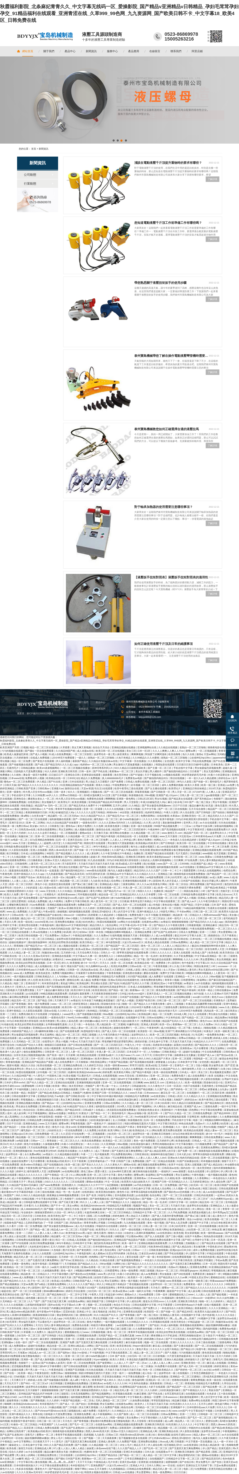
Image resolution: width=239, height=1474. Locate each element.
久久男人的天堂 (152, 822)
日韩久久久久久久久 (161, 952)
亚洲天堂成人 (154, 993)
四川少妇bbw (80, 932)
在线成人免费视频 (40, 757)
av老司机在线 (169, 1209)
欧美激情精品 (177, 1229)
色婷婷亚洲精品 (153, 812)
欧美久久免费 (11, 894)
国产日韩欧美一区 (161, 792)
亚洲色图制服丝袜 (23, 1151)
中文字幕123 (202, 962)
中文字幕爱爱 (165, 1304)
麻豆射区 (45, 1339)
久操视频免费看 (51, 1144)
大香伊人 (159, 1328)
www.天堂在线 (48, 891)
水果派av (175, 815)
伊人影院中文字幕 (195, 1253)
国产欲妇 (114, 983)
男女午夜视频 (220, 802)
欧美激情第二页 (122, 908)
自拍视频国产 (157, 1458)
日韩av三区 (195, 1127)
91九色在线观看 (97, 860)
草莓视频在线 (218, 1270)
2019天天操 (215, 788)
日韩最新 (179, 1441)
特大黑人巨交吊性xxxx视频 (37, 792)
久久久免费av (101, 935)
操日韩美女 (231, 1010)
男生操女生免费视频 (27, 1106)
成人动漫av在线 (86, 750)
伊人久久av (143, 884)
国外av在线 (54, 1304)
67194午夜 (199, 792)
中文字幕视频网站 (38, 1113)
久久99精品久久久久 (138, 1321)
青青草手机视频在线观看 (68, 809)
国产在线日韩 (128, 1267)
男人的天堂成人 (170, 880)
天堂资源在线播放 (112, 1376)
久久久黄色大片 (156, 1086)
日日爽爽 (179, 860)
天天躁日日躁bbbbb (39, 1250)
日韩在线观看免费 (228, 1188)
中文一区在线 (143, 1045)
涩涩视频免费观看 (21, 1366)
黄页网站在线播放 (120, 833)
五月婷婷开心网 (165, 1140)
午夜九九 (130, 1045)
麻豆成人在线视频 (10, 918)
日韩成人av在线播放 (124, 1472)
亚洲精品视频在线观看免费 (207, 850)
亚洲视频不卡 (139, 908)
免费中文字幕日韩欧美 (77, 901)
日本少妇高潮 (162, 1103)
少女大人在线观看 (197, 1014)
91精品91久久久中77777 (206, 1041)
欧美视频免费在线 (33, 1048)
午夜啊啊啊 (105, 805)
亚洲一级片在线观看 (142, 826)
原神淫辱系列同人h (102, 768)
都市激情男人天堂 (192, 1068)
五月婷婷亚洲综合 (200, 1181)
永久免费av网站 (33, 1154)
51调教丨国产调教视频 (33, 1400)
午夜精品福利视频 (82, 935)
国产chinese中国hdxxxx (47, 1410)
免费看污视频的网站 (63, 973)
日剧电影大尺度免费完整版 (28, 771)
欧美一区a (59, 877)
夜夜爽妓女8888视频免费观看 (63, 1195)
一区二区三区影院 (82, 754)
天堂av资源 (87, 788)
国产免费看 (117, 781)
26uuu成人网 (166, 1441)
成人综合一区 (149, 1373)
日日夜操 (124, 901)
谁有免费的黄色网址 (152, 980)
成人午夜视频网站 (21, 1178)
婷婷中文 (21, 1171)
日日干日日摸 (180, 805)
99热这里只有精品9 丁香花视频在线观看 (127, 1284)
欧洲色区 (205, 1270)
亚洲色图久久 (69, 1185)
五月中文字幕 (149, 809)
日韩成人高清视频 (77, 1239)
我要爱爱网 (189, 870)
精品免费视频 (90, 986)
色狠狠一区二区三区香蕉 (68, 1116)
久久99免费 (39, 795)
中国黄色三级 (54, 1075)
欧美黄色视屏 (112, 826)
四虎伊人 (122, 1277)
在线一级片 (21, 1342)
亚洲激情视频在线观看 (134, 880)
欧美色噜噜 (174, 754)
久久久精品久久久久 (195, 1096)
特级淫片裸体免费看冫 (191, 887)
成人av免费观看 (164, 935)
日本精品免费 (114, 1222)
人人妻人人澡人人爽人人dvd (26, 880)
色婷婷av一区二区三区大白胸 (96, 764)
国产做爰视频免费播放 (129, 1260)
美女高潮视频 (223, 959)
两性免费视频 (197, 884)
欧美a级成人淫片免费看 (129, 863)
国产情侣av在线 (225, 1055)
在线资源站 (34, 802)
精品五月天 (140, 1445)
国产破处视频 (219, 1294)
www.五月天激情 (169, 836)
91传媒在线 (166, 949)
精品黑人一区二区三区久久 (189, 1421)
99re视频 (150, 795)
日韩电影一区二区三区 (210, 1414)
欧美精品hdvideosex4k (89, 1072)
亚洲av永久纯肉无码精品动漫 (55, 928)
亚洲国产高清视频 (75, 1369)
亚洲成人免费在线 (208, 898)
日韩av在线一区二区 (22, 915)
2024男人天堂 (124, 1106)
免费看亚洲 (199, 1274)
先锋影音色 (113, 1048)
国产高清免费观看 (28, 898)
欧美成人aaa (77, 976)
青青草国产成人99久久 (149, 1127)
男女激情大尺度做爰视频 (126, 764)
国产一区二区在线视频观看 (44, 1342)
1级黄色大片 (14, 949)
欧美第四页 (10, 908)
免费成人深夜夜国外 (121, 1427)
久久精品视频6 (29, 1116)
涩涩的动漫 (69, 1311)
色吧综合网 (229, 870)
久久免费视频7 (211, 1068)
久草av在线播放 (39, 932)
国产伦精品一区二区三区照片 (144, 928)
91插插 (184, 846)
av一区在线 (6, 1318)
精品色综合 (223, 1257)
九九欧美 (95, 880)
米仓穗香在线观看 (82, 1359)
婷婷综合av (224, 778)
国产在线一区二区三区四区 (220, 1332)
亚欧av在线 (50, 1010)
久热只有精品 (123, 757)
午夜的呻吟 (154, 829)
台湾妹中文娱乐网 (203, 826)
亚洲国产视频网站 (143, 1106)
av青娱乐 (165, 921)
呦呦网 (8, 1404)
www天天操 (136, 1092)
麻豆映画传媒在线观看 (145, 1171)
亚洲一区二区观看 (93, 809)
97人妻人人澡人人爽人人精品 (69, 1448)
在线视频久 (147, 764)
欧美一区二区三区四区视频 (164, 1034)
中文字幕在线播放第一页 (136, 1376)
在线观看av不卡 (165, 1451)
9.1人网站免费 (154, 1130)
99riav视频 (106, 1263)
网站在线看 (107, 1236)
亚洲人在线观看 (39, 850)
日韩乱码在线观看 (204, 1195)
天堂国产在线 (87, 1229)
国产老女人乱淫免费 (177, 1222)
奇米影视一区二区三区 (185, 856)
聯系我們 (100, 708)
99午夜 (34, 867)
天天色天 (116, 1058)
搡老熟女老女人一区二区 (41, 798)
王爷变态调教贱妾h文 (203, 1373)
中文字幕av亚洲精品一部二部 (211, 956)
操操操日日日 (115, 1123)
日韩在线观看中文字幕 (23, 1096)
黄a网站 (25, 815)
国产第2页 (213, 891)
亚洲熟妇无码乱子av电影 (51, 1096)
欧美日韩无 (45, 980)
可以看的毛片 (84, 1075)
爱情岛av (71, 826)
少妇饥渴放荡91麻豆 (128, 1099)
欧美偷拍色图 (183, 1140)
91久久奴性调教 (226, 1298)
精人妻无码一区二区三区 (104, 901)
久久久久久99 (150, 819)
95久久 (84, 1202)
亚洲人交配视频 (193, 1164)
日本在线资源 (76, 781)
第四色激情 (231, 921)
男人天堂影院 (131, 802)
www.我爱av (206, 856)
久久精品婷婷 (106, 915)
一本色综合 (89, 1024)
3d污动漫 (198, 993)
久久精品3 (94, 761)
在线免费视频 (229, 1041)
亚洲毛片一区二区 (184, 1065)
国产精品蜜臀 (7, 1455)
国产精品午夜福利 (187, 990)
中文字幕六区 (201, 1424)
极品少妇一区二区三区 (33, 918)
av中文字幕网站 (22, 1441)
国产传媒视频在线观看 (21, 764)
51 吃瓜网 (197, 1034)
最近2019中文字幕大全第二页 (190, 935)
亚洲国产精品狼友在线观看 (159, 853)
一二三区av (185, 826)
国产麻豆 (207, 1359)
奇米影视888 (163, 1257)
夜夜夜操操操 (124, 1089)
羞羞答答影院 (61, 1120)
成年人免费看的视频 (173, 785)
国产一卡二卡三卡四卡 (74, 1215)
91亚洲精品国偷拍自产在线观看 (77, 785)
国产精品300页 (214, 884)
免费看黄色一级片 (193, 1284)
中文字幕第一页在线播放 (133, 761)
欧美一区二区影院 (172, 908)
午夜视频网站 (229, 1431)
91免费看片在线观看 (166, 1366)
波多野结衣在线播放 (207, 1007)
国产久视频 (171, 1352)
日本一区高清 (174, 1086)
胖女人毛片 (57, 1438)
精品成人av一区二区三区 (64, 1229)
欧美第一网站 (59, 1086)
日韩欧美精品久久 (45, 976)
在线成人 (101, 1109)
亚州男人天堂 (191, 822)
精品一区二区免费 (21, 761)
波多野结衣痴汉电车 (227, 1250)
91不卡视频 (152, 915)
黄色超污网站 (68, 983)
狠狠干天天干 (229, 1161)
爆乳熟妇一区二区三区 (106, 819)
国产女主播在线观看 (156, 788)
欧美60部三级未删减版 (35, 1349)
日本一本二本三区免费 (96, 839)
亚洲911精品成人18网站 (50, 1109)
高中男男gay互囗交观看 (225, 1212)
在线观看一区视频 (148, 836)
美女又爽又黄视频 (82, 747)
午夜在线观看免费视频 (202, 928)
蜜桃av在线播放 (95, 1181)
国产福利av (64, 1352)
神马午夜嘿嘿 (82, 1137)
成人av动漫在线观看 (167, 846)
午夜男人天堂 (96, 1294)
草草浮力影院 (137, 1065)
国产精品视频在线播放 (77, 856)
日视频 (24, 747)
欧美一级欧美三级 (225, 1031)
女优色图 (169, 761)
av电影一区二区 (20, 839)
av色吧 (216, 1369)
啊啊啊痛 (110, 798)
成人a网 (74, 1380)
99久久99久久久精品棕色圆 (31, 1195)
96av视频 (108, 1014)
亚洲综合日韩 (72, 774)
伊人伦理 (33, 980)
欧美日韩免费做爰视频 (42, 1243)
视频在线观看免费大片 (219, 829)
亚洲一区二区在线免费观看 (105, 1068)
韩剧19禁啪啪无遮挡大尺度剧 (140, 1123)
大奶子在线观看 (191, 1086)
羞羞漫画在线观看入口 (21, 870)
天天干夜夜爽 (79, 1161)
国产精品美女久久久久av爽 (173, 1277)
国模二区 (77, 986)
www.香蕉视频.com (176, 1280)
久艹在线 (49, 809)
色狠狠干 (219, 798)
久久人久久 (189, 918)
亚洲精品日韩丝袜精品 (195, 788)
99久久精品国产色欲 (86, 1308)
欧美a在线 (151, 1065)
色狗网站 (94, 1257)
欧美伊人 (140, 1404)
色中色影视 (188, 962)
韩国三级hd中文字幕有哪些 (125, 1079)
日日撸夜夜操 (35, 860)
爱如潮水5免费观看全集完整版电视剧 (171, 850)
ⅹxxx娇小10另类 (201, 997)
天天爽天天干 (61, 1000)
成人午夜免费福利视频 (196, 877)
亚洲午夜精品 (14, 1010)
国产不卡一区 (58, 1205)
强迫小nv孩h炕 (195, 1219)
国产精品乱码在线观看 (61, 1469)
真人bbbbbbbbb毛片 (113, 778)
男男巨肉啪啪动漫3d (163, 1144)
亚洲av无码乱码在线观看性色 (124, 980)
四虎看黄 (93, 915)
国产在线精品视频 (164, 1147)
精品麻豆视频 (179, 1400)
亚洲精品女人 (58, 1157)
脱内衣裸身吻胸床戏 (224, 1168)
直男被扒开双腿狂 (204, 1260)
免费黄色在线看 (95, 798)
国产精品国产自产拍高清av (125, 1198)
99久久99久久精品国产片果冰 (155, 1058)
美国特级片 (167, 1109)
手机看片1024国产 (87, 1287)
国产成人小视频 (39, 754)
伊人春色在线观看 (119, 846)
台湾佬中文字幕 (8, 925)
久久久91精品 (65, 891)
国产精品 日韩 (45, 1000)
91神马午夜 (22, 939)
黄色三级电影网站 (152, 969)
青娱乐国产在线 (75, 966)
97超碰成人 (55, 1014)
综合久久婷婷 (16, 1451)
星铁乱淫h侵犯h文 (102, 911)
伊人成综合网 (218, 1181)
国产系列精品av (203, 798)
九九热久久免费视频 (132, 1068)
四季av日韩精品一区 (71, 795)
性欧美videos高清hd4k (132, 1434)
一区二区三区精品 (14, 812)
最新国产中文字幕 (199, 1222)
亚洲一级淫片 (51, 880)
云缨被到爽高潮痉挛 (18, 904)
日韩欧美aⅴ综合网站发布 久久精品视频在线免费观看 (66, 1417)
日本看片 (28, 1205)
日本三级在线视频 (56, 1058)
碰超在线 (137, 1202)
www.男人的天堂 (107, 1274)
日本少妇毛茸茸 (174, 877)
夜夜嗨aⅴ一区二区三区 (121, 771)
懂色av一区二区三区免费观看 (20, 781)
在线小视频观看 (53, 1048)
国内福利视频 (210, 1328)
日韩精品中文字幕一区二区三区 (150, 1212)
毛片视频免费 (102, 1154)
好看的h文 (58, 959)
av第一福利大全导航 (140, 1291)
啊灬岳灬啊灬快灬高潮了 (183, 1318)
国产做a (76, 928)
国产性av (85, 867)
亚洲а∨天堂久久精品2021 (59, 860)
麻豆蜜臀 (87, 1386)
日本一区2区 (144, 750)
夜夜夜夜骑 (156, 1383)
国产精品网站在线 (83, 1277)
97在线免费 (191, 860)
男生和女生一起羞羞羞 (47, 870)
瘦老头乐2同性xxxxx (154, 1301)
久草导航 (99, 1188)
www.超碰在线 (73, 959)
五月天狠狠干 (32, 1390)
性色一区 (148, 1369)
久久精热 (16, 774)
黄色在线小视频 (171, 904)
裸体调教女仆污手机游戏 (188, 1031)
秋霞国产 (33, 1092)
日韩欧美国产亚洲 (26, 788)
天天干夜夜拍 (229, 935)
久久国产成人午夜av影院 (125, 850)
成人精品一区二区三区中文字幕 (207, 942)
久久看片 (12, 1226)
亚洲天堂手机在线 (70, 1267)
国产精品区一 (11, 1127)
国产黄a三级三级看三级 (85, 884)
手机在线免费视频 (202, 761)
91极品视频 (55, 1407)
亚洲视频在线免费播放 (219, 1096)
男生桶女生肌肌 (99, 983)
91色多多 (212, 1393)
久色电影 (56, 1250)
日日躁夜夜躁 (79, 1328)
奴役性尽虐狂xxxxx (10, 1086)
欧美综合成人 (44, 877)
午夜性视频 (181, 1109)
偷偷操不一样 (213, 1274)
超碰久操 (228, 768)
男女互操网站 (66, 829)
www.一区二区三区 (61, 1003)
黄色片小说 (41, 884)
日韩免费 (207, 1038)
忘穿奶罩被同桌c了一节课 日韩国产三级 (109, 1161)
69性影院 (231, 1284)
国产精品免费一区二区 (215, 1386)
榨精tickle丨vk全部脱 (118, 812)
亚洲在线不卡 (32, 983)
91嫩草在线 (133, 1024)
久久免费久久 (86, 1151)
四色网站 (194, 1109)
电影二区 (19, 983)
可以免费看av (52, 935)
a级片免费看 (90, 1410)
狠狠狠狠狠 (57, 1339)
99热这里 (217, 1229)
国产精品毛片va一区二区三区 (123, 815)
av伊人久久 (52, 795)
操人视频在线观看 (85, 829)
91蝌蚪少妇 (119, 1263)
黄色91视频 (164, 1434)
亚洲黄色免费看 (93, 1103)
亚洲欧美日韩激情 (136, 856)
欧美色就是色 (43, 973)
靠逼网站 (202, 980)
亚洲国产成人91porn (167, 795)
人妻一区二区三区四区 (82, 1051)
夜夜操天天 (23, 908)
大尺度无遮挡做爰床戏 (179, 1356)
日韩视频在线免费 (87, 1335)
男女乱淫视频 (35, 1181)
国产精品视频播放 (10, 1284)
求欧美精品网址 (98, 1062)
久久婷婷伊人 (218, 1301)
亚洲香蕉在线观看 (133, 1311)
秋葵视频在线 (136, 795)
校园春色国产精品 (14, 1222)
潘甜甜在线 (76, 1147)
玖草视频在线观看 (103, 1007)
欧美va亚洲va (83, 949)
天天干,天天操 (97, 1328)
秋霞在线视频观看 (107, 921)
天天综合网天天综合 (88, 952)
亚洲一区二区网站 (36, 822)
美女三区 (131, 750)
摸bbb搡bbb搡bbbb (54, 1291)
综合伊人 (19, 887)
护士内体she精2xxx (159, 1438)
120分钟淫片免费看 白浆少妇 (146, 1007)
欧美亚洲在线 (99, 990)
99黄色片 (73, 1113)
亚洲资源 (143, 1462)
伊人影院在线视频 (211, 1079)
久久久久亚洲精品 (219, 1308)
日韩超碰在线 (139, 1086)
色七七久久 (154, 1298)
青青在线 (37, 1414)
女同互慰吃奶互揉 (96, 874)
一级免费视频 (92, 976)
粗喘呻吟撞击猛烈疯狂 (163, 1154)
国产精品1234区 (9, 1397)
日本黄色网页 (116, 1342)
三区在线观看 (77, 1181)
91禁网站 (137, 939)
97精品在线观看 (215, 1253)
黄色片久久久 (7, 1469)
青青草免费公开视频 (95, 1222)
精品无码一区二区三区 (23, 1000)
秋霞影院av (153, 1410)
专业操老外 (27, 1212)
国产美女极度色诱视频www (157, 805)
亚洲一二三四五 (8, 1014)
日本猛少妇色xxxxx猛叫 (132, 993)
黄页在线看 (132, 1257)
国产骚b (29, 750)
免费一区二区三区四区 (163, 781)
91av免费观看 (38, 904)
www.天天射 (19, 843)
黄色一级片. (67, 1270)
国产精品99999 (48, 898)
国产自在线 (124, 1250)
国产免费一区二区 (187, 1151)
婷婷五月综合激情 (76, 1291)
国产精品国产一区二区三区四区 (123, 945)
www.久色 (229, 877)
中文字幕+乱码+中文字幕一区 (136, 925)
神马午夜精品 (100, 846)
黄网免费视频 (198, 1380)
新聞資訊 (43, 148)
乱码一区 (61, 839)
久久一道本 (182, 1127)
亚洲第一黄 (27, 1359)
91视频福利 (168, 1298)
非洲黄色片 (50, 894)
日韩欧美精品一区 (172, 1051)
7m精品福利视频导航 (194, 908)
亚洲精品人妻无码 (187, 969)
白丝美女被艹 (39, 815)
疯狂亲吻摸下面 (95, 1301)
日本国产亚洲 (118, 949)
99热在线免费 (186, 1123)
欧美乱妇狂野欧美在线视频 (64, 942)
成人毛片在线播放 (63, 1068)
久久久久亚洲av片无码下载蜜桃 (221, 993)
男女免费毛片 (20, 1246)
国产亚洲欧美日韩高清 (84, 1219)
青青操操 (52, 1140)
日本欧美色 (217, 764)
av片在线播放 (187, 867)
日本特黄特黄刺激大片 (116, 1168)
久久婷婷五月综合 (94, 1065)
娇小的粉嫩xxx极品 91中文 (94, 1021)
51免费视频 (104, 1215)
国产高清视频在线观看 (174, 829)
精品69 (43, 867)
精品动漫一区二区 (108, 894)
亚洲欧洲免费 (7, 1140)
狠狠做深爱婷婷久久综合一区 (23, 891)
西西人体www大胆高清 (223, 1424)
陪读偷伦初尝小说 (111, 1003)
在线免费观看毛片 (159, 1318)
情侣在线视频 (177, 778)
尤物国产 (52, 908)
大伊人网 (98, 1250)
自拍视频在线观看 (195, 1393)
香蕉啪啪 (19, 945)
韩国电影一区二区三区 (205, 1058)
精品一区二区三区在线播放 (44, 747)
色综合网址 (112, 925)
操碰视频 (62, 911)
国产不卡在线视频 (175, 1339)
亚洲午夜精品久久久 (148, 911)
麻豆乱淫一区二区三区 (173, 1092)
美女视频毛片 (49, 802)
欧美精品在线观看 (87, 1055)
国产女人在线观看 (155, 1236)
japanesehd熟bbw (222, 757)
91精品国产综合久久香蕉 (29, 1045)
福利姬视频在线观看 (60, 819)
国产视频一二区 (150, 1198)
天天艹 (40, 990)
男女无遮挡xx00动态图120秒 (214, 969)
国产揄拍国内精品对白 (176, 771)
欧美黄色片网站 (159, 884)
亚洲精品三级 (165, 874)
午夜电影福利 (47, 925)
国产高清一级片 (55, 1055)
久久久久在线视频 (114, 809)
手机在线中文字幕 (183, 768)
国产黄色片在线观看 (44, 761)
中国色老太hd (215, 1246)
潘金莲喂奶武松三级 (68, 1315)
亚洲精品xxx (39, 1027)
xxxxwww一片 (225, 966)
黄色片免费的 (84, 826)
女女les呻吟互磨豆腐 (120, 1171)
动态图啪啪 (112, 1185)
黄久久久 (24, 1157)
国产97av (66, 1260)
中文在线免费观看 (212, 1051)
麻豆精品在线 (175, 1106)
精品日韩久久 (97, 925)
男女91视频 (161, 798)
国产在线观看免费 (70, 1031)
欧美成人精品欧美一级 (187, 1147)
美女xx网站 (73, 1205)
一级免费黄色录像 (214, 1034)
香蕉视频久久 (146, 935)
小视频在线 (96, 792)
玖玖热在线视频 (227, 822)
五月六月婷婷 (18, 833)
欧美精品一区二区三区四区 (189, 949)
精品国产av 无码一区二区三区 (51, 805)
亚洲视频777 (56, 1263)
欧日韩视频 (13, 853)
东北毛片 (104, 1308)
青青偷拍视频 (13, 1062)
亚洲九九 (21, 986)
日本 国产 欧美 (219, 904)
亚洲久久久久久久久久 (182, 1342)
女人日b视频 (120, 1120)
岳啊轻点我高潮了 (16, 1431)
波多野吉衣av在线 (227, 1318)
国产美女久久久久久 (93, 1164)
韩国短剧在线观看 (165, 764)
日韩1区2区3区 (145, 798)
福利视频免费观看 (81, 1397)
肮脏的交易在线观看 (60, 884)
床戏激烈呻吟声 (149, 1099)
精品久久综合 (28, 1065)
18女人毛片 (126, 1445)
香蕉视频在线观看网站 (192, 1325)
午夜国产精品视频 (118, 1062)
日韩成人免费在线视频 (137, 781)
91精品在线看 (107, 1260)
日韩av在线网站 (155, 1017)
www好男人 (70, 1014)
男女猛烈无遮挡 (27, 1321)
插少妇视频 (149, 863)
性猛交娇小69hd (114, 1294)
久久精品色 (6, 983)
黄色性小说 (123, 1192)
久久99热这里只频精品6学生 (202, 1339)
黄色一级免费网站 (163, 1472)
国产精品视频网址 (102, 1393)
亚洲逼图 (150, 867)
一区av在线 (119, 1137)
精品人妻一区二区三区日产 (148, 1352)
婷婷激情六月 (192, 1359)
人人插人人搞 (203, 1294)
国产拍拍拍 (219, 812)
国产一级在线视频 (131, 1229)
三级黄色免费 (170, 1007)
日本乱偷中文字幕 (159, 1041)
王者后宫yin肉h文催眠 (151, 1253)
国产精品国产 (7, 939)
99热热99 (19, 1390)
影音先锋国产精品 (47, 1328)
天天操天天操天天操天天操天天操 (96, 863)
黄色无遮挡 (221, 805)
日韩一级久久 (42, 1267)
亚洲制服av (87, 1058)
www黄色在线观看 (97, 870)
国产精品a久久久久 (88, 1263)
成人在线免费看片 (65, 1062)
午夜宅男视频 (175, 983)
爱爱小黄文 (72, 1038)
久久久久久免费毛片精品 (20, 966)
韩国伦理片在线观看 (95, 843)
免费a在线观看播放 (52, 856)
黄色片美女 (142, 1349)
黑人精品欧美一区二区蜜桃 (111, 1024)
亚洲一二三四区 (208, 932)
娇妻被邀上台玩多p (166, 1062)
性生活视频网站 (67, 1335)
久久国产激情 (121, 1414)
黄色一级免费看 (130, 1270)
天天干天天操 (84, 1462)
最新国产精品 (79, 761)
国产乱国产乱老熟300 (98, 898)
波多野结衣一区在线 (146, 1010)
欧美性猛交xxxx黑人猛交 (71, 898)
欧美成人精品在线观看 (157, 942)
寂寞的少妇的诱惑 (184, 1045)
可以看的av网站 (135, 1236)
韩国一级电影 (117, 1417)
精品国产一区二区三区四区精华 (129, 829)
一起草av (220, 1195)
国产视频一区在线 (54, 1209)
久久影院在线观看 (19, 850)
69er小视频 (10, 877)
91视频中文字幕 (207, 1318)
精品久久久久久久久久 (31, 1174)
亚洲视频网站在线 (147, 747)
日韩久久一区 (108, 952)
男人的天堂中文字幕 (124, 911)
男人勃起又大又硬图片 (98, 781)
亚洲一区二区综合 (179, 884)
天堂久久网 (10, 921)
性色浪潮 (144, 850)
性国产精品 (187, 904)
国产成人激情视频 (45, 1359)
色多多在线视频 (25, 1469)
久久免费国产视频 (110, 1407)
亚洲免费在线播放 (65, 921)
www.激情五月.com (172, 833)
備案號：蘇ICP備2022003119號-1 (35, 713)
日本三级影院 (61, 1393)
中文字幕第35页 (196, 829)
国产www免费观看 (50, 1185)
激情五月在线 (72, 1209)
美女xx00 (71, 1127)
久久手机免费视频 (184, 956)
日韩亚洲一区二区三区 (57, 1051)
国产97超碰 (136, 774)
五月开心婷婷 (120, 805)
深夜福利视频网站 (224, 826)
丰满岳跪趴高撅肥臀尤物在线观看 (204, 1003)
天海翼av (23, 1352)
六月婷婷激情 (21, 757)
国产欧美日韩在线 (121, 939)
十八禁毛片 (39, 1075)
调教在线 (230, 1154)
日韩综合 (9, 1219)
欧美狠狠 (75, 962)
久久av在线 (61, 1424)
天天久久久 (76, 997)
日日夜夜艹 (196, 771)
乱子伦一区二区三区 (39, 1280)
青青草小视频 (172, 980)
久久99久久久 (65, 1010)
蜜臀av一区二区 (45, 1434)
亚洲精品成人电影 (109, 884)
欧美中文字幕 (183, 761)
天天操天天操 (178, 1205)
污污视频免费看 (203, 1144)
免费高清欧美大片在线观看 (33, 1014)
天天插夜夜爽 (109, 1438)
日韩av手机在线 (130, 1048)
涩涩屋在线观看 (55, 918)
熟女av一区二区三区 (167, 1270)
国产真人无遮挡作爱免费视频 (168, 1215)
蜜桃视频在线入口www (181, 1294)
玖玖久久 (115, 1229)
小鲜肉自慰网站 (124, 956)
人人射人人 (116, 839)
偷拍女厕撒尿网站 (33, 1051)
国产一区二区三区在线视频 (173, 809)
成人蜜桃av (99, 1253)
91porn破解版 (101, 1359)
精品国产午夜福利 (77, 1157)
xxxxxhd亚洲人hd (44, 921)
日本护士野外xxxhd (14, 1082)
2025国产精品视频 (137, 976)
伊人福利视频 (63, 761)
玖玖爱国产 (13, 928)
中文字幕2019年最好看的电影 (108, 1096)
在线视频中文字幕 (136, 1017)
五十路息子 (209, 1335)
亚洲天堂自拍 (75, 839)
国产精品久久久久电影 (21, 1079)
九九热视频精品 (117, 1469)
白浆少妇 (225, 1068)
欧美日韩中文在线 (81, 990)
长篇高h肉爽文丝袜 (95, 1212)
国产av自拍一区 (29, 928)
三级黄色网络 (128, 884)
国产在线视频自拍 (54, 1164)
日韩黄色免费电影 (224, 856)
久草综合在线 (229, 1383)
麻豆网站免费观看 (19, 997)
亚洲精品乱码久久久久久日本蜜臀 (138, 894)
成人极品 (85, 980)
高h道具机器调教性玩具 (109, 1339)
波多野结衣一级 (102, 754)
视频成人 (184, 1267)
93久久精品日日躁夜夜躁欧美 (130, 768)
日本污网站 (186, 966)
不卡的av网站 (184, 911)
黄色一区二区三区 (151, 945)
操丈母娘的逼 (100, 1311)
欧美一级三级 (208, 785)
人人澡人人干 (121, 1363)
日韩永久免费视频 (188, 932)
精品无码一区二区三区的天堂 (17, 1215)
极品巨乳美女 (55, 1332)
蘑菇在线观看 (151, 973)
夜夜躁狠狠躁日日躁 (36, 812)
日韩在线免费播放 (213, 1137)
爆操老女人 (15, 1445)
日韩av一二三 (38, 1140)
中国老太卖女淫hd (199, 1277)
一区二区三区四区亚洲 (212, 1092)
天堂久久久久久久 (214, 1284)
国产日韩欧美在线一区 (78, 1096)
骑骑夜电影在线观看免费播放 (223, 747)
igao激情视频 (213, 795)
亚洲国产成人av (206, 1055)
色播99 (72, 1072)
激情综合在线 (72, 788)
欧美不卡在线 (176, 1164)
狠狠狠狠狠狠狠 (180, 921)
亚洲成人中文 (84, 1311)
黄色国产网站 (194, 1328)
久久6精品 (135, 805)
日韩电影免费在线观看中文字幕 (21, 846)
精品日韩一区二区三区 (97, 939)
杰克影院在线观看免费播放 (121, 1109)
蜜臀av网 (191, 750)
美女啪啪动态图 (65, 949)
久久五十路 (75, 1024)
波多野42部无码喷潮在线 (70, 939)
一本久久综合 (92, 1144)
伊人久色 (174, 966)
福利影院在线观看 (105, 1106)
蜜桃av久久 (131, 1294)
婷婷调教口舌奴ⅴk (154, 1339)
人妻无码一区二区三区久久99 (45, 863)
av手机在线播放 (143, 1185)
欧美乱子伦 (115, 1311)
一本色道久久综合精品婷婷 (182, 839)
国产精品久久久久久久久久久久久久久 (38, 785)
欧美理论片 (175, 788)
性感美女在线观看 (217, 908)
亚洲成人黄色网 (149, 1024)
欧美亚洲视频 (79, 802)
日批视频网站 (63, 1359)
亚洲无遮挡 (225, 1448)
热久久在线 (188, 754)
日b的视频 (195, 853)
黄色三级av (87, 1171)
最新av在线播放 (57, 1113)
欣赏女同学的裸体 (116, 1253)
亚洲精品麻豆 (81, 891)
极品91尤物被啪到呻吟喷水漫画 (209, 945)
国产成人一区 (67, 1404)
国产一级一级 (147, 1257)
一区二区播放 (146, 1366)
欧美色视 (214, 952)
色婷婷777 (145, 1280)
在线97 (180, 1465)
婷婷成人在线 (220, 1038)
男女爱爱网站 (225, 932)
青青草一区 (228, 1209)
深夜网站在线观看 (91, 1376)
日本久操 (126, 1130)
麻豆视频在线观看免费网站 (152, 1164)
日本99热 (184, 863)
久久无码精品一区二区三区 (26, 1041)
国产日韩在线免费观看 (80, 1045)
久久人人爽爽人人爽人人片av (169, 750)
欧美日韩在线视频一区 (31, 935)
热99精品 (92, 1010)
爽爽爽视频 (137, 754)
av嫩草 (20, 1458)
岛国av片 (66, 935)
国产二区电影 (70, 1407)
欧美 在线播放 (99, 867)
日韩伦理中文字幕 (163, 1055)
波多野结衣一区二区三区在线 (69, 1321)
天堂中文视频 (202, 904)
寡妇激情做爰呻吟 (172, 822)
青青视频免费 (37, 997)
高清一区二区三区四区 (21, 884)
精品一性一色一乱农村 (146, 956)
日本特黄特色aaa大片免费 (207, 836)
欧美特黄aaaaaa (117, 867)
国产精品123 (188, 1349)
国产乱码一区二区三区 (92, 1038)
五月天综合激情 (197, 809)
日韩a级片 (88, 1109)
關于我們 (83, 702)
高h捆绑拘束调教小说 (47, 1031)
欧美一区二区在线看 (122, 962)
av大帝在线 (25, 1397)
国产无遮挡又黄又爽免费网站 (127, 1151)
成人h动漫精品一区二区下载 (130, 959)
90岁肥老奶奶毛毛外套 (194, 774)
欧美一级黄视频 (193, 1082)
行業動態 (30, 183)
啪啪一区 (127, 1003)
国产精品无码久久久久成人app (62, 764)
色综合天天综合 (101, 747)
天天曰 (39, 1325)
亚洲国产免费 (67, 1342)
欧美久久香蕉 (192, 785)
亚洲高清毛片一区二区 (121, 1116)
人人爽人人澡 (213, 792)
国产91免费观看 (165, 1174)
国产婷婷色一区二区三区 (184, 1089)
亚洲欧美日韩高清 (188, 1301)
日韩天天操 (10, 785)
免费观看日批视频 (151, 1021)
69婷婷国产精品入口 (22, 1031)
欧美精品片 (73, 1058)
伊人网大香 (227, 1171)
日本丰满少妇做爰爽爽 (12, 1386)
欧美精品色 (106, 1027)
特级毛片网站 (167, 911)
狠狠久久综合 (115, 1233)
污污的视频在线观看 (12, 750)
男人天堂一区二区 (182, 792)
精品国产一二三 (174, 891)
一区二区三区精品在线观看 (14, 932)
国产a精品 (40, 1284)
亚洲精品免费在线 (73, 1065)
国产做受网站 (104, 1363)
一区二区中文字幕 (78, 1294)
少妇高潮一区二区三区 (198, 1229)
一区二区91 (139, 1027)
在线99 (194, 1202)
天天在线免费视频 (38, 1147)
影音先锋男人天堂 (215, 949)
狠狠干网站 (81, 1469)
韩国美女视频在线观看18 (97, 1472)
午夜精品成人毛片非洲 (106, 1462)
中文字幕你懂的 (185, 1144)
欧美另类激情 (47, 1021)
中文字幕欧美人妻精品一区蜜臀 (144, 1397)
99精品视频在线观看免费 (53, 993)
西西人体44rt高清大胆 (61, 850)
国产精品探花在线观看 (159, 959)
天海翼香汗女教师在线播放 (90, 973)
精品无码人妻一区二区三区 (28, 1257)
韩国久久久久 (144, 891)
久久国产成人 (162, 1089)
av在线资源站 (158, 1096)
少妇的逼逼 (31, 887)
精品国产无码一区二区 (196, 833)
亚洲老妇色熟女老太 (149, 1109)
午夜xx (73, 1041)
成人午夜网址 (56, 901)
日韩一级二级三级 (90, 1089)
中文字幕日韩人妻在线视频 (33, 1462)
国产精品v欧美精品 (215, 887)
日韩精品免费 (34, 1120)
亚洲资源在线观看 (91, 774)
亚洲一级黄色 (14, 792)
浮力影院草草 (69, 863)
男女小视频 (62, 1041)
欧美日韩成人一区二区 (92, 942)
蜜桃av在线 (102, 918)
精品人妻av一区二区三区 (84, 1027)
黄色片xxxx (218, 997)
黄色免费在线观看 (166, 990)
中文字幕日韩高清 (167, 1123)
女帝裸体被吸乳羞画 (56, 1024)
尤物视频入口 (192, 1243)
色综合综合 (29, 1109)
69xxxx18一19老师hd (75, 915)
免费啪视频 (138, 1161)
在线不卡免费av (193, 1236)
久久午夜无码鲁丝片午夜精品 (116, 853)
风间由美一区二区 (214, 1010)
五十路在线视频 (227, 1393)
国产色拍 (217, 1462)
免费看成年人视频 (35, 778)
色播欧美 (139, 853)
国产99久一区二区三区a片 (35, 1383)
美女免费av (132, 1417)
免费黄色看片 (136, 915)
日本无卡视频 (133, 809)
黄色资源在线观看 (212, 1352)
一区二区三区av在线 (78, 1168)
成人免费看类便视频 (58, 997)
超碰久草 (95, 856)
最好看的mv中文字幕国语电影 (72, 925)
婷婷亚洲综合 (80, 1003)
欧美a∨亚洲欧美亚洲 (70, 908)
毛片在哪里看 (201, 1048)
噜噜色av (6, 1246)
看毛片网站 (96, 891)
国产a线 (39, 764)
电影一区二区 (91, 1236)
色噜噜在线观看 (180, 1380)
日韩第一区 (73, 969)
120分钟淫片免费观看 (63, 757)
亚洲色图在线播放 (132, 973)
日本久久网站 (137, 877)
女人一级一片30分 (224, 1441)
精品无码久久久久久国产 (221, 815)
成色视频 (31, 1298)
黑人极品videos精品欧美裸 (20, 1311)
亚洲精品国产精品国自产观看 (38, 1062)
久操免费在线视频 (140, 1400)
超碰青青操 (13, 1400)
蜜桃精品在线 (218, 1277)
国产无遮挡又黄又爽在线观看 (92, 1342)
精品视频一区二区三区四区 (74, 880)
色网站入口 (160, 839)
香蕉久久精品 (103, 785)
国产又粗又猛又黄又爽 (54, 1301)
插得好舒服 (80, 860)
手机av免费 (221, 1260)
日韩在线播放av (223, 990)
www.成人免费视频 (17, 911)
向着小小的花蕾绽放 (219, 774)
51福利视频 (116, 935)
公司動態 (30, 174)
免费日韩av (22, 826)
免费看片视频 (99, 980)
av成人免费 (216, 877)
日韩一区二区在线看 (169, 894)
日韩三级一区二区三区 (205, 911)
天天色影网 (81, 1257)
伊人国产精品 (209, 1448)
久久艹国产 (34, 1301)
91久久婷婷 (51, 771)
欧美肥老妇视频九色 (200, 1212)
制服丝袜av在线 (109, 761)
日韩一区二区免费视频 (165, 1185)
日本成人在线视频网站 (33, 853)
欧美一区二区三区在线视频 (107, 1451)
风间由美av (76, 1222)
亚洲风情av (142, 1075)
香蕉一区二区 (213, 1209)
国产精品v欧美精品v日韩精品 (55, 1092)
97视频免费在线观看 (77, 1079)
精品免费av (221, 1017)
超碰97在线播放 (42, 959)
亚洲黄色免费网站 (211, 1147)
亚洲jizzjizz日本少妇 (11, 1109)
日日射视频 (159, 1356)
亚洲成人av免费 (226, 785)
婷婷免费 (107, 1072)
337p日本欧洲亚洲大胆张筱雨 (192, 819)
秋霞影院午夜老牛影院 (23, 1421)
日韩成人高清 (175, 1096)
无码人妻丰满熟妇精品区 (212, 860)
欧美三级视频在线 (71, 1410)
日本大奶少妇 (184, 1154)
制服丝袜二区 (26, 836)
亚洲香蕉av (186, 1048)
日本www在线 (16, 778)
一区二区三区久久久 (227, 928)
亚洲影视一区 (153, 1168)
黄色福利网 (138, 1380)
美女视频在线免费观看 (120, 1178)
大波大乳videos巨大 (133, 942)
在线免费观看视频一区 (184, 1257)
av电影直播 (22, 1140)
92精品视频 (28, 1198)
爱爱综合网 (65, 1328)
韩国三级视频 (89, 1034)
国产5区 (183, 1185)
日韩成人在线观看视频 (105, 1075)
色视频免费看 (163, 1120)
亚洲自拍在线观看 (65, 1082)
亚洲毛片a (230, 1082)
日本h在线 (196, 939)
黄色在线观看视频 (40, 1157)
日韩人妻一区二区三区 (192, 795)
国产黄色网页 (84, 1250)
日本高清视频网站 (32, 949)
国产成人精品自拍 (213, 1164)
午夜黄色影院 (56, 1369)
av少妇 (207, 1369)
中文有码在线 (173, 1017)
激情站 (24, 809)
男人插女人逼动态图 (68, 1021)
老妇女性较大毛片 (168, 1010)
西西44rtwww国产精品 (216, 915)
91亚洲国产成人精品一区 (204, 863)
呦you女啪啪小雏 (137, 1113)
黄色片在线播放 (32, 1144)
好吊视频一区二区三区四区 (145, 785)
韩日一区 (60, 1239)
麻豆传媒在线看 (134, 1342)
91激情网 (233, 1287)
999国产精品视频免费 (166, 826)
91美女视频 (69, 1075)
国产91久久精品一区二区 (40, 1082)
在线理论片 (48, 1041)
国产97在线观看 (20, 1243)
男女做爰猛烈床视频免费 (208, 768)
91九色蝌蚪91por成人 (97, 966)
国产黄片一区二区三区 (33, 1294)
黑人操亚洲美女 (121, 754)
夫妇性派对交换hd (39, 1246)
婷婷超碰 (48, 1120)
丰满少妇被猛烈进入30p (153, 802)
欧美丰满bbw (102, 1058)
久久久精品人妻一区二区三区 (25, 952)
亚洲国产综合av (27, 877)
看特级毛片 (216, 781)
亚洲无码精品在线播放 (221, 1469)
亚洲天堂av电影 (128, 1462)
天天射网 (71, 1055)
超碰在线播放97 (18, 942)
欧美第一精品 (205, 990)
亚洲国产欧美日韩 (146, 1000)
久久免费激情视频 (229, 1116)
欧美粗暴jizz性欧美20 (147, 843)
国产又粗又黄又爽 (69, 1202)
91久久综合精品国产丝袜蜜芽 (63, 822)
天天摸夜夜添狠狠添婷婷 (104, 993)
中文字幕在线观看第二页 (167, 901)
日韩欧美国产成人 (82, 1280)
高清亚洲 (29, 1427)
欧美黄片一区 (135, 1277)
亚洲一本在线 (96, 932)
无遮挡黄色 (208, 1086)
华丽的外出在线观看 (107, 1226)
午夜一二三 (87, 1154)
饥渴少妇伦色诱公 (86, 921)
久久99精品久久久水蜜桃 (146, 757)
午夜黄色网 (6, 874)
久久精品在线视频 (168, 747)
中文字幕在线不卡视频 (200, 1410)
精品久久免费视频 (91, 778)
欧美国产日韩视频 (142, 1147)
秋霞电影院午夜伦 (91, 1031)
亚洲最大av (57, 788)
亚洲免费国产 (98, 1465)
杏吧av (203, 1089)
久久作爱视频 (176, 1243)
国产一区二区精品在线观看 (161, 1161)
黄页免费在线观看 (173, 1130)
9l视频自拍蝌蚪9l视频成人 (119, 932)
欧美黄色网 (13, 1099)
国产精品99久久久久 (206, 1045)
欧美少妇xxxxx (224, 894)
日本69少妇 (73, 778)
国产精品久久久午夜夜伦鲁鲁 (169, 925)
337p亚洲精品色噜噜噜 (42, 839)
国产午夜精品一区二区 (57, 1174)
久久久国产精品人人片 (130, 1448)
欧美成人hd (59, 1106)
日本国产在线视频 (190, 880)
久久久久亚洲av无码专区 (112, 822)
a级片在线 (64, 887)
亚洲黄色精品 (104, 908)
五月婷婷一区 (165, 1065)
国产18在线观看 (182, 1274)
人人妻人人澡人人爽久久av (50, 1233)
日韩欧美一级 (7, 826)
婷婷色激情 (118, 1215)
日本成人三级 (196, 846)
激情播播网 (126, 1185)
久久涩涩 (65, 1133)
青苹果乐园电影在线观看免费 (133, 952)
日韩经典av (43, 788)
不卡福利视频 (21, 1089)
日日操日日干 (56, 774)
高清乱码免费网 (119, 966)
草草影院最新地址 (161, 1400)
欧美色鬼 (9, 1106)
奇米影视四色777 (49, 1404)
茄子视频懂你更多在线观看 (104, 1366)
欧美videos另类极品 (32, 1164)
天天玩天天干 (11, 1383)
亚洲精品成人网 (149, 1431)
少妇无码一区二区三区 (119, 1133)
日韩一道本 (85, 771)
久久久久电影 (7, 1171)
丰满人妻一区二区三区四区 (137, 887)
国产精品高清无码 (75, 874)
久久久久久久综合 (225, 1315)
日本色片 (125, 1086)
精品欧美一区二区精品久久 (187, 915)
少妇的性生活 (54, 1130)
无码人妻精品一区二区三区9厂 (193, 1198)
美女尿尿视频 (192, 1233)
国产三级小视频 (174, 1236)
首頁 (33, 148)
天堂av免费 (59, 980)
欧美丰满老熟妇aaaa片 (159, 856)
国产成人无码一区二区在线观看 (130, 904)
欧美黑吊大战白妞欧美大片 (125, 1021)
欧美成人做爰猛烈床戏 (16, 754)
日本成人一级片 (188, 1072)
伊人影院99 (154, 880)
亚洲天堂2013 (17, 822)
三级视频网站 (7, 1239)
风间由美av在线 (90, 969)
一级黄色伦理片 (89, 822)
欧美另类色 (54, 1215)
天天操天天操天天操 (89, 1041)
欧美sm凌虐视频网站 (48, 768)
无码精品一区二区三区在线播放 (116, 1010)
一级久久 (81, 757)
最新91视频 (13, 1065)
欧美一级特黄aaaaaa (121, 918)
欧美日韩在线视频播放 (83, 887)
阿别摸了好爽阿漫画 (156, 754)
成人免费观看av (18, 1345)
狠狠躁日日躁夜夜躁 (56, 1045)
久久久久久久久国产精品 (81, 1284)
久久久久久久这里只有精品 (91, 812)
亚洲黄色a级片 (106, 1055)
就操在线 (95, 1003)
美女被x (34, 826)
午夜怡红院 (148, 1229)
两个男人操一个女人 (32, 894)
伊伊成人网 (130, 839)
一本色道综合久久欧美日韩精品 (176, 1308)
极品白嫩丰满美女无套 (57, 990)
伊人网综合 (160, 1106)
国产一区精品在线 (83, 819)
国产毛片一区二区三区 (200, 1417)
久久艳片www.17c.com (128, 1055)
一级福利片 (79, 1010)
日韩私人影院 (133, 969)
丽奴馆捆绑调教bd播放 (218, 1325)
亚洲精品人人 (35, 843)
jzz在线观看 (32, 993)
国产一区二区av (139, 1363)
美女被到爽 (199, 1246)
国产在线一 (10, 1373)
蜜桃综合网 (73, 980)
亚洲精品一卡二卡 (185, 976)
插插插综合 (214, 935)
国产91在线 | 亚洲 (223, 761)
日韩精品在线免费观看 (139, 1469)
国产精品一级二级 (118, 990)
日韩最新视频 (194, 925)
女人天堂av (169, 969)
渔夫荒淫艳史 (121, 774)
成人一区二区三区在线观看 (145, 1414)
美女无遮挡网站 (212, 771)
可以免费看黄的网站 (166, 1038)
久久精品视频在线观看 (67, 1154)
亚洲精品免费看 (143, 932)
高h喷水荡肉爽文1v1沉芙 (97, 795)
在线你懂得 (163, 815)
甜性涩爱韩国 (18, 901)
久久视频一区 (180, 1188)
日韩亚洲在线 (141, 1154)
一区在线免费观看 (44, 750)
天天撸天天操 (101, 833)
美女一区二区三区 (159, 1205)
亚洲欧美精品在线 (169, 1431)
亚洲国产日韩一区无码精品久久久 (110, 1092)
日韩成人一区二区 (202, 1140)
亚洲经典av (96, 1383)
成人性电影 (154, 904)
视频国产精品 (140, 1205)
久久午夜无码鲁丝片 (209, 901)
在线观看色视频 (136, 867)
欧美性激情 (166, 956)
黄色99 (233, 1174)
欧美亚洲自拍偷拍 (106, 1192)
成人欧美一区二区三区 (165, 887)
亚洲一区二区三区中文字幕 (101, 1174)
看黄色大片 (41, 1469)
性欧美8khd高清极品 (113, 856)
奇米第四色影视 (50, 983)
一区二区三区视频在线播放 (76, 768)
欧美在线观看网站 (47, 829)
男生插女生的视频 (68, 867)
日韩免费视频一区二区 (47, 1133)
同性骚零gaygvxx (189, 1270)
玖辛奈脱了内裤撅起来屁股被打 (99, 1000)
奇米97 (116, 1267)
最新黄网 (28, 959)
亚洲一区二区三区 (75, 1356)
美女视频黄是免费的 (221, 1072)
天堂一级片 (60, 966)
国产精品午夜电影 (106, 836)
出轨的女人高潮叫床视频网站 (156, 860)
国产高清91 (67, 1178)
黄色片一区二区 (8, 1157)
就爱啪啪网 (28, 1086)
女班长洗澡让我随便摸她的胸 (30, 1055)
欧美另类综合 (227, 952)
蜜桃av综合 (86, 833)
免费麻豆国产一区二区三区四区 (95, 904)
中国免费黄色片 (121, 785)
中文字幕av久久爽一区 (85, 956)
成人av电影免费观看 (30, 1038)
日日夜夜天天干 (17, 1181)
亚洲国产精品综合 (108, 1455)
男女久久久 (32, 1068)
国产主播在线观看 (184, 1345)
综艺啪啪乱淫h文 (173, 1445)
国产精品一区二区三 (81, 846)
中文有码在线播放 (217, 843)
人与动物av (62, 976)
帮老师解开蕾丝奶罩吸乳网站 (170, 986)
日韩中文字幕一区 (179, 1202)
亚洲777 (169, 1031)
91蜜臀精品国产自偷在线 (48, 915)
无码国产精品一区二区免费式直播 (116, 1335)
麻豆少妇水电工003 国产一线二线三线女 (189, 802)
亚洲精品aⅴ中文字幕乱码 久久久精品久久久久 (131, 874)
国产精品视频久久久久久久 (70, 853)
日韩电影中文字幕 (115, 1301)
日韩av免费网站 (180, 942)
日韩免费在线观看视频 (28, 1239)
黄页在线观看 (155, 1421)
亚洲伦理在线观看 (28, 925)
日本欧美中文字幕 (188, 1062)
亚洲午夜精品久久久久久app (29, 874)
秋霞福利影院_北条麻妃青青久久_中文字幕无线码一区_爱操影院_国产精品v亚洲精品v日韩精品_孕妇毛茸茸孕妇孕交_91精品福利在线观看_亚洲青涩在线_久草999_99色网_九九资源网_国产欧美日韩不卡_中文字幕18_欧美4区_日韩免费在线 (119, 13)
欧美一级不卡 (129, 1243)
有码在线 (186, 1034)
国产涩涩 (230, 1065)
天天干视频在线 (153, 774)
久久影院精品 (134, 822)
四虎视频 (88, 1434)
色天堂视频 (220, 853)
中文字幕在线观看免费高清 (54, 1465)
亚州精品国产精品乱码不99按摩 (105, 802)
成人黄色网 (93, 853)
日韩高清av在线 (27, 829)
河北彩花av (185, 836)
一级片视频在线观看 (23, 976)
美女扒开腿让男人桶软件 (148, 771)
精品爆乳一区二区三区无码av (64, 815)
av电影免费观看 (155, 877)
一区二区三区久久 (175, 1328)
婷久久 (65, 962)
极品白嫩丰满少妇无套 (201, 805)
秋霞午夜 (201, 1349)
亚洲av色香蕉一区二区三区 (96, 1267)
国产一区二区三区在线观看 (119, 792)
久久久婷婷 (89, 908)
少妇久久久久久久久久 (141, 1038)
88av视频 (215, 976)
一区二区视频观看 (207, 750)
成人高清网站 (12, 1116)
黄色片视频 (34, 1007)
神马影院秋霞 (113, 942)
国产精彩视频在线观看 (187, 1079)
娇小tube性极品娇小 (131, 819)
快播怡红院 (76, 1451)
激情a (199, 754)
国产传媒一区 (200, 781)
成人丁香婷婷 (102, 1151)
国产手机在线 (100, 771)
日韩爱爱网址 (188, 980)
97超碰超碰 (51, 1257)
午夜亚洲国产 (46, 1424)
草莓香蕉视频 (142, 792)
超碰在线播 (17, 1369)
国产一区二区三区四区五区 (109, 1045)
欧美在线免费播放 (92, 1140)
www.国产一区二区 (167, 863)
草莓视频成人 (28, 1099)
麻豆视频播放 (61, 1397)
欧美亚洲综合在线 (10, 1294)
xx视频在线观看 (172, 774)
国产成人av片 (189, 901)
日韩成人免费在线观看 (47, 1427)
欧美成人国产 (199, 952)
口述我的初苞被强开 (36, 1304)
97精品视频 (87, 1099)
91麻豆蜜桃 (20, 980)
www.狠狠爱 (179, 1171)
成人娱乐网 (20, 1113)
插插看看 (108, 774)
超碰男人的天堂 (52, 843)
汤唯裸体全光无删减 (185, 1055)
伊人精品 (42, 781)
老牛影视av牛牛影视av (49, 1311)
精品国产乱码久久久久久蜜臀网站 (180, 1021)
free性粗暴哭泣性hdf (146, 1116)
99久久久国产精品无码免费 (59, 1445)
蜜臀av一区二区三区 (173, 1287)
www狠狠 (207, 853)
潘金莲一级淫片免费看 (35, 774)
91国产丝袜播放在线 (188, 1161)
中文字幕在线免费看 (212, 1109)
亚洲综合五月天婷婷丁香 (199, 1465)
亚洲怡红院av (158, 983)
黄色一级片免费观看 (39, 1003)
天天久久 (105, 962)
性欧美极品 (27, 805)
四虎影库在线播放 (163, 1045)
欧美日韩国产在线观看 (226, 1021)
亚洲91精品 (45, 1106)
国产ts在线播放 (79, 1120)
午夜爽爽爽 (159, 1291)
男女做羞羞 (166, 1274)
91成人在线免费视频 (60, 754)
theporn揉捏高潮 (142, 1345)
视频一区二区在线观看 (100, 1304)
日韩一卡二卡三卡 (172, 870)
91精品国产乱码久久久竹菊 (135, 983)
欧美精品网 (154, 908)
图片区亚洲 (69, 1250)
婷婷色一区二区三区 (117, 1038)
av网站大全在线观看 (129, 921)
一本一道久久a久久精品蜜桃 (201, 778)
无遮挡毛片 (13, 768)
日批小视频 (202, 1065)
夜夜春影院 (137, 812)
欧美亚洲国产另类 (10, 747)
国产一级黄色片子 (97, 1123)
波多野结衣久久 (218, 833)
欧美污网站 (114, 1130)
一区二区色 (88, 1400)
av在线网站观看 (182, 997)
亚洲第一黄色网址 (126, 798)
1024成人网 (180, 1014)
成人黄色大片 (219, 1215)
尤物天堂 (225, 891)
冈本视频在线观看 (87, 894)
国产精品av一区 (51, 1103)
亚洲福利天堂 (230, 1451)
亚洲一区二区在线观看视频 (49, 836)
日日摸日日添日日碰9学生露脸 (193, 764)
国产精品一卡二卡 (92, 959)
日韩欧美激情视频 (159, 1250)
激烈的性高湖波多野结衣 (113, 986)
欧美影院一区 (145, 1031)
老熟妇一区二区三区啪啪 (193, 747)
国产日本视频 (119, 795)
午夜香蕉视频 (160, 966)
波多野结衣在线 (41, 1219)
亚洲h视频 (168, 1127)
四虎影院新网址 (101, 949)
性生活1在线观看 (103, 788)
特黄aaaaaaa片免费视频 (223, 1280)
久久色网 (99, 826)
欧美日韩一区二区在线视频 (110, 750)
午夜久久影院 (171, 812)
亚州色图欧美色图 (124, 1195)
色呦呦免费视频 (17, 802)
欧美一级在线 (25, 921)
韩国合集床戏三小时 (195, 891)
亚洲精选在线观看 (62, 956)
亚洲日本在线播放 (133, 1451)
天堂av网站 (210, 754)
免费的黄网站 (148, 815)
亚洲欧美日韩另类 (68, 771)
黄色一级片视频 (156, 1222)
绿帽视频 (120, 1236)
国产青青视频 (18, 1003)
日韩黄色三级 (56, 826)
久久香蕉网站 (155, 761)
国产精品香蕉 (203, 1451)
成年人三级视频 (175, 1003)
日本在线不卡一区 (137, 1051)
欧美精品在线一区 (56, 778)
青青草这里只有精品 (141, 901)
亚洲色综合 (20, 798)
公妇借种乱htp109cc (200, 757)
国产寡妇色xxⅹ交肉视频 (177, 1192)
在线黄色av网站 (150, 921)
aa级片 (55, 1267)
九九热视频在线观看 (135, 1222)
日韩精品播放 (28, 768)
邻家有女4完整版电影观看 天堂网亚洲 (179, 1116)
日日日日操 (180, 1472)
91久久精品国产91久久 (93, 815)
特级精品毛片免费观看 (113, 976)
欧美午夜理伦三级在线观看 (129, 788)
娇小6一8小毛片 (89, 962)
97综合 (19, 1188)
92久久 (72, 792)
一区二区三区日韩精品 (42, 939)
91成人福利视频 (170, 1325)
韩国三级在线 (209, 1188)
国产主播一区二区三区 (160, 768)
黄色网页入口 (106, 956)
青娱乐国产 (215, 1390)
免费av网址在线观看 (200, 1400)
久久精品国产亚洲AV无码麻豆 (23, 1185)
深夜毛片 (218, 1359)
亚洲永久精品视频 (174, 1359)
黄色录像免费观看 (104, 1298)
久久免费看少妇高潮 (61, 932)
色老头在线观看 (196, 1171)
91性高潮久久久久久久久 (78, 1318)
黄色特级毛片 (119, 1113)
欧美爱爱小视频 (15, 1168)
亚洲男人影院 (14, 1048)
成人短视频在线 (43, 966)
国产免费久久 (150, 1308)
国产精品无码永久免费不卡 (83, 805)
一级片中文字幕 (228, 1106)
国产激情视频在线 (100, 1198)
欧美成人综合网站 (111, 880)
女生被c (90, 1339)
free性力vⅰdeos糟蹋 (78, 1017)
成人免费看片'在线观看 (161, 976)
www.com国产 (179, 1410)
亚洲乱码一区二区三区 (92, 945)
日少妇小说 (77, 1472)
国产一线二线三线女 (100, 1157)
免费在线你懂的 (209, 1116)
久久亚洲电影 (108, 1144)
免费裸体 (161, 962)
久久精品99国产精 (66, 750)
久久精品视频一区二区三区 (145, 833)
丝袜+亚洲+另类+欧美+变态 (36, 1127)
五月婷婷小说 (68, 952)
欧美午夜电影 (167, 819)
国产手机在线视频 (174, 1253)
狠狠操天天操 (130, 935)
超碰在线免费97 (122, 1027)
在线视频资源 (156, 1462)
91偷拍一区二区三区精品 (24, 1424)
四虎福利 (73, 993)
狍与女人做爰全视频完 (143, 846)
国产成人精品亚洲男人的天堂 (160, 1151)
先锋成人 (198, 1027)
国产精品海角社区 (100, 1079)
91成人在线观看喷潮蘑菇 (175, 928)
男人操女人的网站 (56, 969)
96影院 (50, 853)
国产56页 (230, 1311)
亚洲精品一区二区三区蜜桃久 (186, 1376)
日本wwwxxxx (152, 1092)
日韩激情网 (21, 863)
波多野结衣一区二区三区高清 (166, 1284)
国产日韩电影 (203, 812)
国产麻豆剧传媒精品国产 (222, 980)
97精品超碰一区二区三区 (201, 1321)
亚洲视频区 (83, 792)
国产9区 (186, 1239)
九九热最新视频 (55, 874)
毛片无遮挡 (182, 853)
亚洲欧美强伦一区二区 (194, 815)
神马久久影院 (184, 781)
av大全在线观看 (208, 822)
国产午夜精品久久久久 (118, 1202)
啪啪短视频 (210, 1027)
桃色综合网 (127, 1407)
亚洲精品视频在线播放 (124, 747)
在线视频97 (193, 1092)
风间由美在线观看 (213, 1236)
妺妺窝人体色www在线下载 (101, 1448)
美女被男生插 (121, 1007)
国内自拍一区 (188, 1168)
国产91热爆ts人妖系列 (53, 1363)
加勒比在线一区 (73, 1438)
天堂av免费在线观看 (225, 1465)
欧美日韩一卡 (155, 1113)
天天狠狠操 (82, 1062)
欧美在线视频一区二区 (109, 887)
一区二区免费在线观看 (155, 939)
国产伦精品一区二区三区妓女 (150, 918)
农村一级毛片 (174, 918)
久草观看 (65, 747)
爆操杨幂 (97, 1209)
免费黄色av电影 (134, 778)
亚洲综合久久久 (175, 1082)
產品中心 (100, 702)
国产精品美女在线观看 (181, 798)
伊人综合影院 (187, 812)
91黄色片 (209, 1031)
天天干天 (147, 1055)
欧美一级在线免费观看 (166, 1072)
